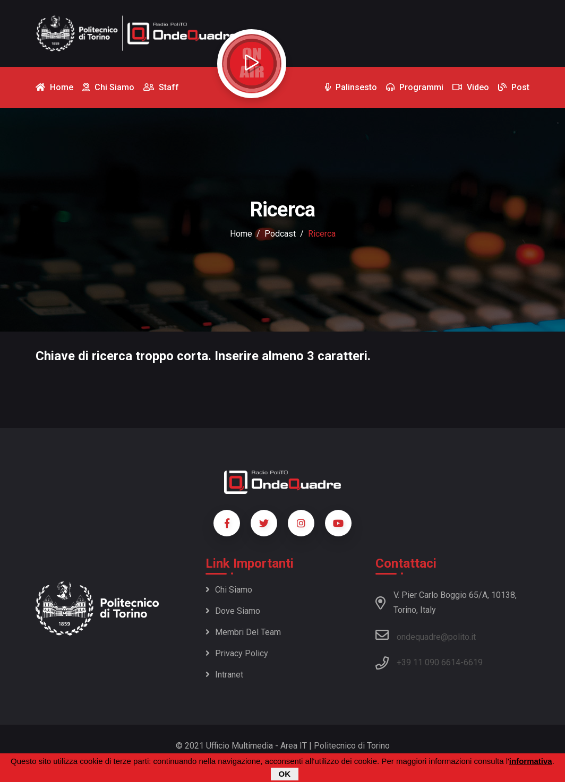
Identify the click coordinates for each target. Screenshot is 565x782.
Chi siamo (229, 590)
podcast (280, 234)
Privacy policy (237, 653)
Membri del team (243, 632)
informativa (530, 761)
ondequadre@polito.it (425, 635)
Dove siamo (233, 611)
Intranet (224, 675)
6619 (473, 662)
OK (285, 773)
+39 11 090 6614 (428, 662)
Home (241, 234)
